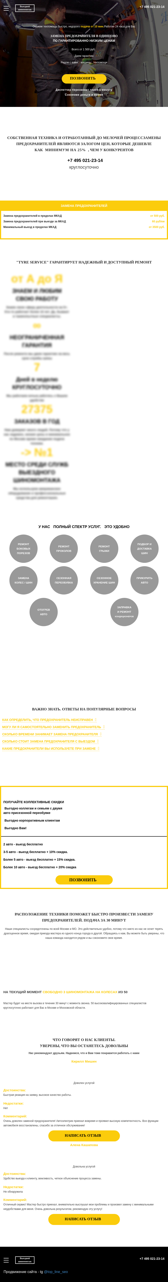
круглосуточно (35, 683)
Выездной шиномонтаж (25, 8)
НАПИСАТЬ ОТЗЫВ (83, 1135)
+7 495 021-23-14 (152, 7)
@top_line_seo (56, 1272)
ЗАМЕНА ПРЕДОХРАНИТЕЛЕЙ (84, 206)
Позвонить (83, 78)
